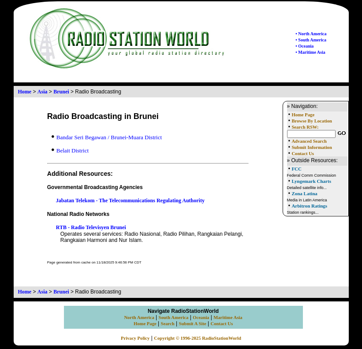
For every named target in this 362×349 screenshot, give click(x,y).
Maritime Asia (227, 317)
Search (168, 323)
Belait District (70, 150)
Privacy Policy (135, 338)
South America (174, 317)
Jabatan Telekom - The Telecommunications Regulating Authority (130, 200)
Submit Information (311, 147)
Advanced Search (308, 141)
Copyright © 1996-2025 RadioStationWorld (197, 338)
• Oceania (304, 46)
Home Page (302, 114)
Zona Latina (304, 193)
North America (139, 317)
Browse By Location (311, 121)
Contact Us (302, 153)
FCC (296, 168)
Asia (42, 92)
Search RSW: (304, 127)
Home (25, 92)
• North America (310, 33)
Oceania (201, 317)
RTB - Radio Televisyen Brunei (91, 227)
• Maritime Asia (310, 52)
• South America (310, 39)
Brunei (61, 92)
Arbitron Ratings (309, 205)
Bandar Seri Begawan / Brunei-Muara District (107, 137)
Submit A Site (192, 323)
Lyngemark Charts (311, 181)
